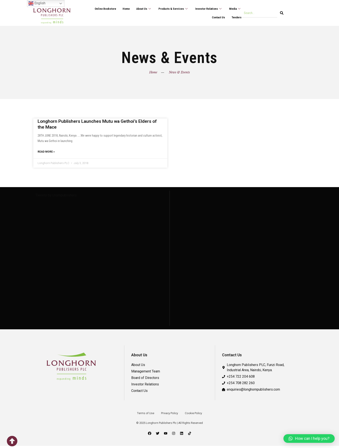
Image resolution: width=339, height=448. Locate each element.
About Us (138, 9)
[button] (309, 438)
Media (234, 9)
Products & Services (170, 9)
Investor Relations (207, 9)
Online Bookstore (97, 9)
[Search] (281, 12)
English (36, 3)
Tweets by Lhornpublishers (56, 197)
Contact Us (216, 17)
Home (120, 9)
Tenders (235, 17)
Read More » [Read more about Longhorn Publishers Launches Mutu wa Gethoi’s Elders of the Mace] (46, 153)
